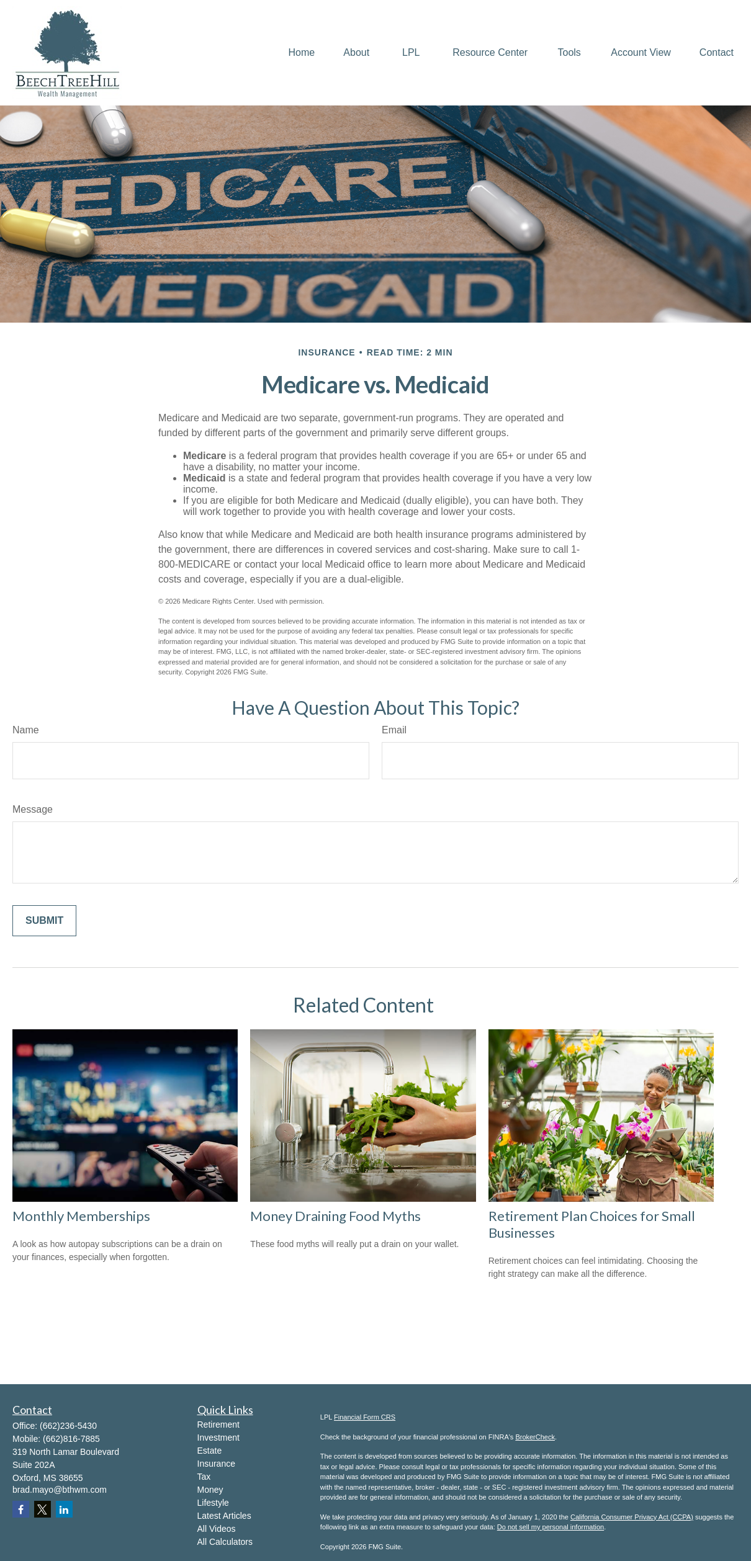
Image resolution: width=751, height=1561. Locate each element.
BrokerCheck (535, 1437)
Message (32, 809)
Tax (204, 1477)
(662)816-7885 (71, 1439)
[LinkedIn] (64, 1509)
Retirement (218, 1424)
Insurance (216, 1464)
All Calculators (225, 1542)
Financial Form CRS (364, 1417)
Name (25, 730)
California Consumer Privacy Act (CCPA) (631, 1517)
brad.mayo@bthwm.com (59, 1490)
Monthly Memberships (81, 1215)
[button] (302, 53)
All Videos (216, 1529)
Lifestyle (213, 1503)
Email (394, 730)
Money (210, 1490)
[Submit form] (44, 920)
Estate (209, 1451)
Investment (218, 1437)
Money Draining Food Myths (335, 1215)
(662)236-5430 (68, 1426)
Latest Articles (224, 1516)
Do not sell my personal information (550, 1527)
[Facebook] (20, 1509)
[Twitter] (42, 1509)
